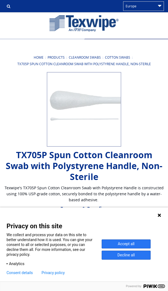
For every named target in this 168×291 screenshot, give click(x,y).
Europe (143, 6)
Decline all (126, 255)
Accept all (126, 244)
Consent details (20, 273)
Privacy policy (53, 273)
